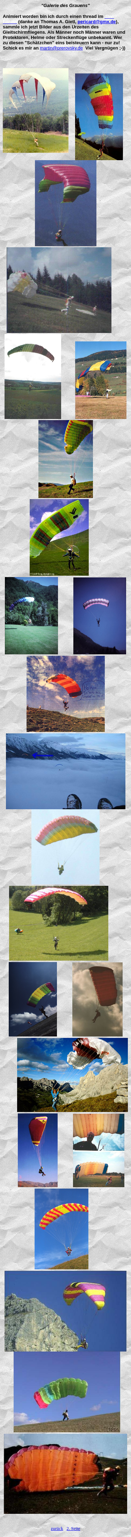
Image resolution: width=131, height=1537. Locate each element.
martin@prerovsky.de (61, 48)
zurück (57, 1528)
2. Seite (73, 1528)
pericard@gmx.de (97, 21)
